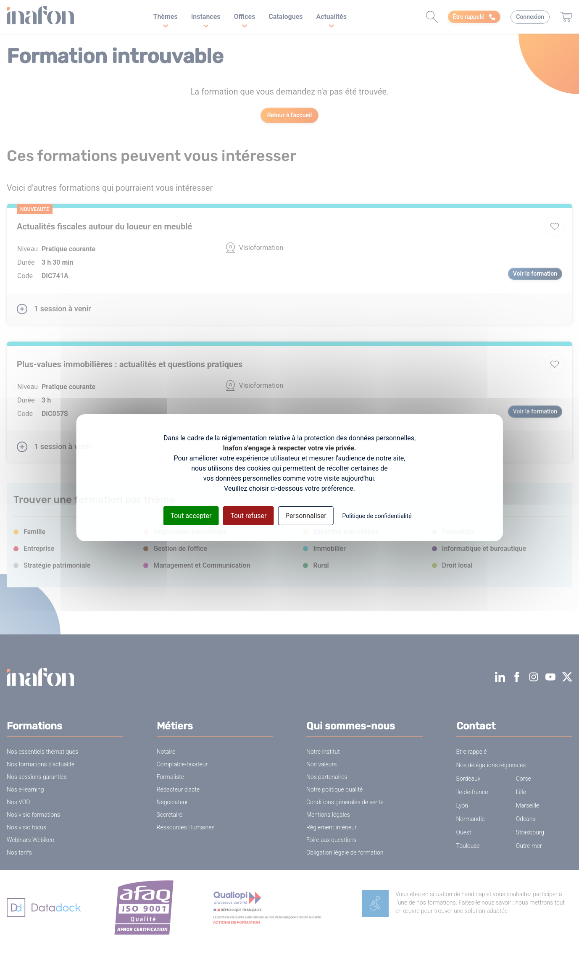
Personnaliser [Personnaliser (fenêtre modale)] (305, 515)
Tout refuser (248, 515)
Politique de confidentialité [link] (376, 515)
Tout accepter (190, 515)
